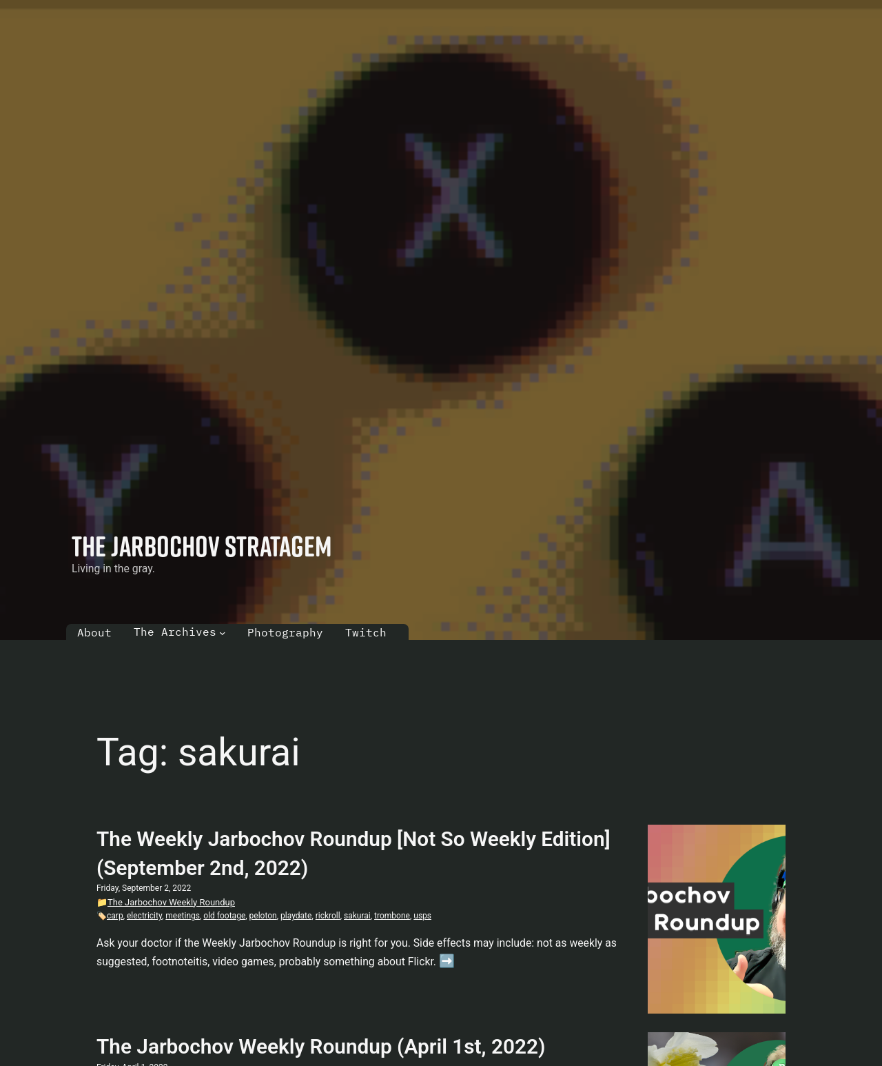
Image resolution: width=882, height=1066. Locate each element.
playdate (295, 916)
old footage (224, 916)
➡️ (447, 961)
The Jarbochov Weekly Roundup (171, 902)
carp (115, 916)
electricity (144, 916)
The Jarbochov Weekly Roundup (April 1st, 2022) (320, 1046)
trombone (392, 916)
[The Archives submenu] (222, 632)
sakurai (357, 916)
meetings (182, 916)
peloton (263, 916)
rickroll (328, 916)
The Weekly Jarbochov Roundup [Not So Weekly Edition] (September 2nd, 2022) (353, 853)
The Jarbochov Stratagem (202, 546)
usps (422, 916)
